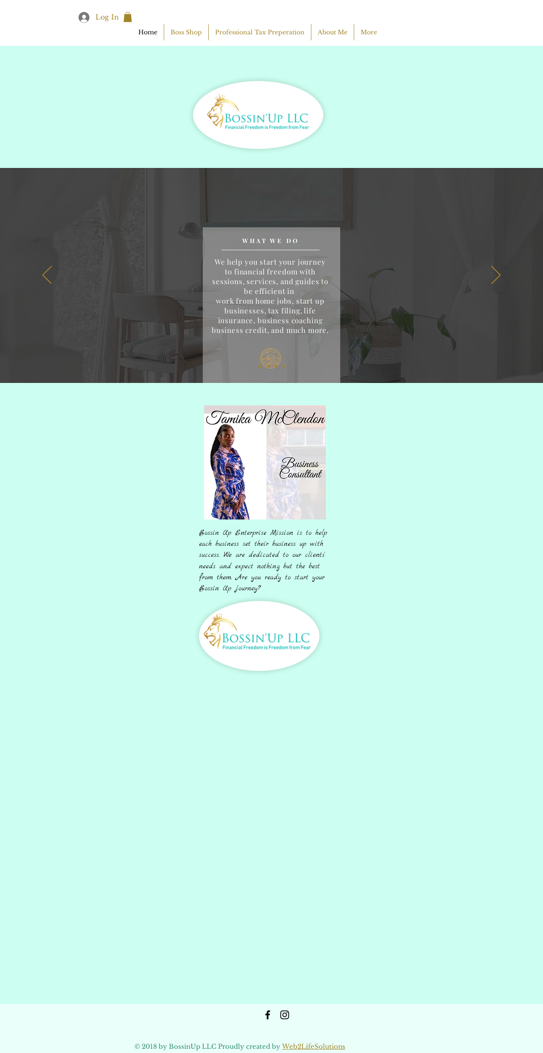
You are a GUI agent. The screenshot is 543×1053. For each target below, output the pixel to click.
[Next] (496, 275)
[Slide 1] (260, 366)
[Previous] (47, 275)
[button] (127, 17)
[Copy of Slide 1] (268, 366)
